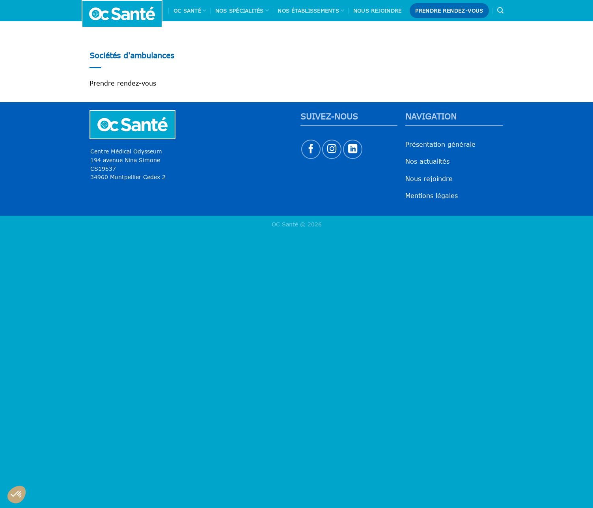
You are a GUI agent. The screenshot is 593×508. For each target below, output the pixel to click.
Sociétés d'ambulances (132, 55)
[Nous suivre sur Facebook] (311, 149)
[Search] (500, 10)
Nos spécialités (242, 10)
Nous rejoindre (377, 10)
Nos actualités (427, 161)
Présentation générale (440, 144)
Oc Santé (190, 10)
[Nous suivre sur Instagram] (331, 149)
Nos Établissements (311, 10)
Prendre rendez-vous (123, 83)
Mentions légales (431, 195)
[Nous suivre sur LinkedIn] (352, 149)
